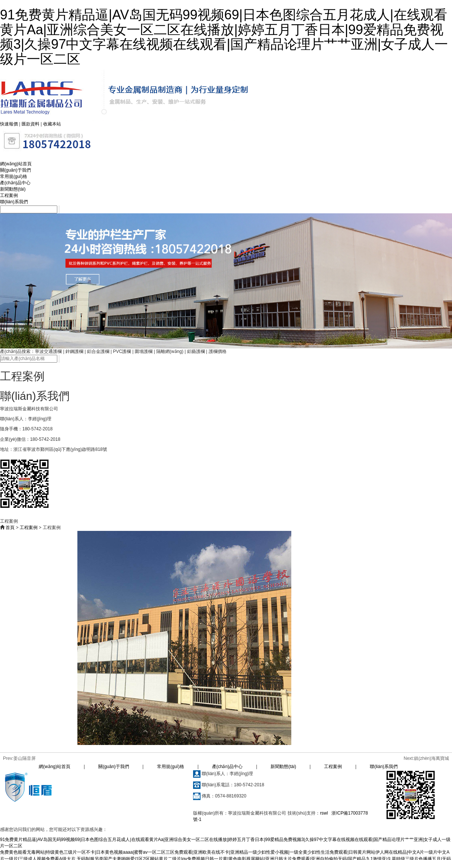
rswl (324, 813)
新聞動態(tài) (13, 189)
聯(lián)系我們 (14, 201)
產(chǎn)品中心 (15, 182)
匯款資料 (30, 124)
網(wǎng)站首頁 (16, 163)
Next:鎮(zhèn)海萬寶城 (426, 758)
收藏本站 (52, 124)
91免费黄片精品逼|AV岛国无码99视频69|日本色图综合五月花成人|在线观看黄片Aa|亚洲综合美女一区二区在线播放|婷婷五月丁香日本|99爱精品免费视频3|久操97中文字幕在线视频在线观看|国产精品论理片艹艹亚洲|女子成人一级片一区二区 (224, 37)
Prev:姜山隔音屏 (19, 758)
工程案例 (9, 195)
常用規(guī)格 (13, 176)
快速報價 (9, 124)
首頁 (10, 527)
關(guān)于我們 (15, 170)
